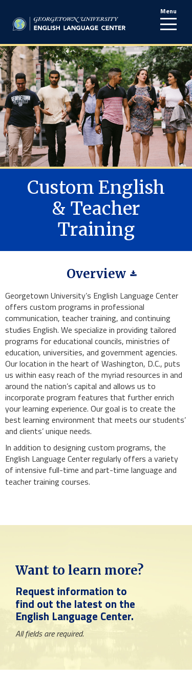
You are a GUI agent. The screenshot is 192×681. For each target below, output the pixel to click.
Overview (96, 274)
